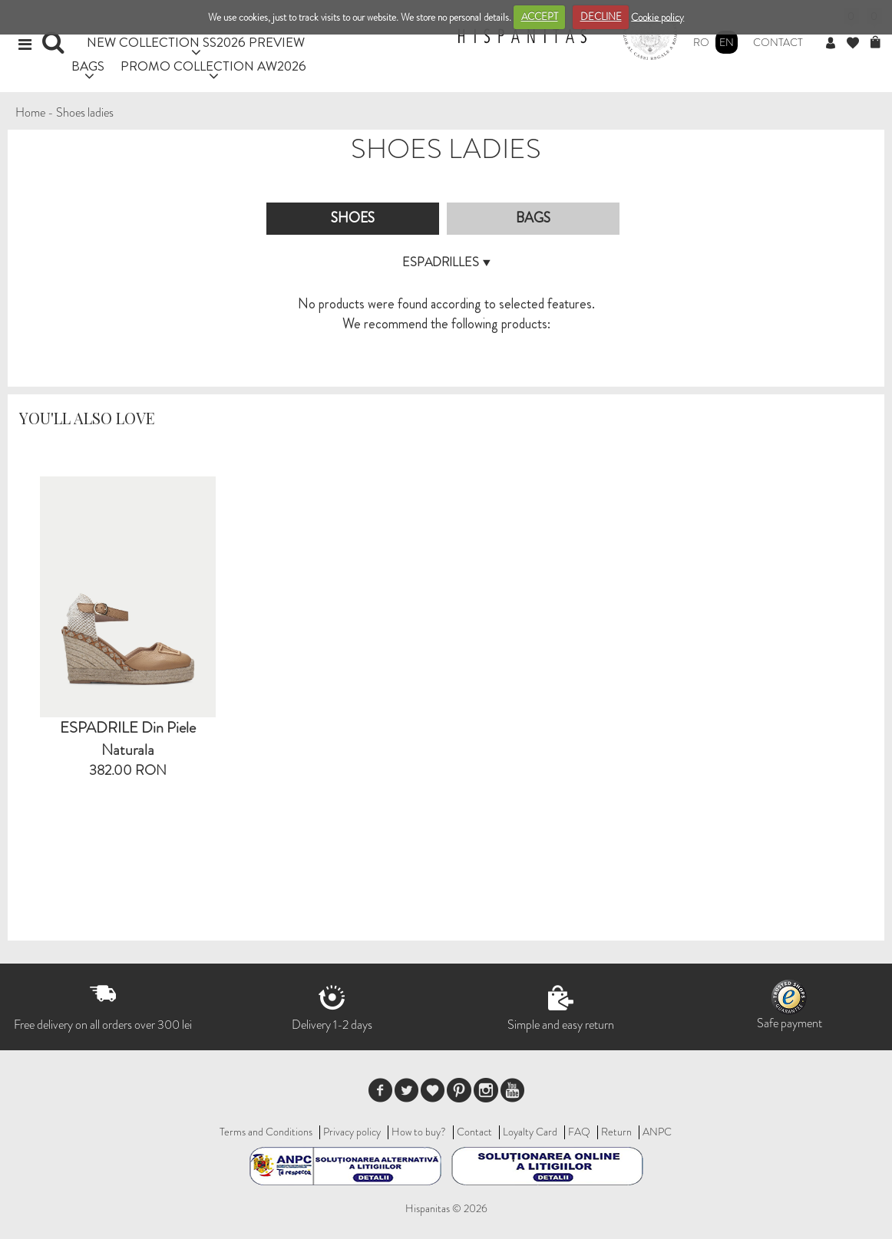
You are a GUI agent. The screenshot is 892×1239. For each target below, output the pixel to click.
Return (616, 1131)
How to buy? (418, 1131)
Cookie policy (657, 16)
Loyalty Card (530, 1131)
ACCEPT (539, 16)
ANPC (657, 1131)
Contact (778, 42)
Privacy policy (352, 1131)
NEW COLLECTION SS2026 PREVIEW (196, 42)
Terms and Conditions (266, 1131)
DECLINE (601, 16)
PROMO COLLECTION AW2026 (213, 65)
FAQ (579, 1131)
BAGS (87, 65)
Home (30, 112)
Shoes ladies (85, 112)
